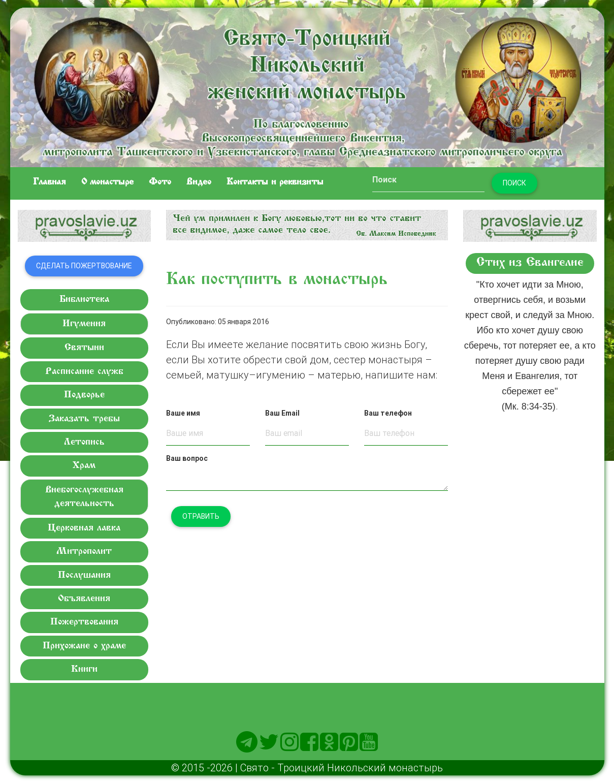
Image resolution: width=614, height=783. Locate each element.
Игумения (84, 324)
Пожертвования (84, 622)
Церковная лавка (84, 528)
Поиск (514, 182)
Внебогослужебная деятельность (84, 497)
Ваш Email (282, 413)
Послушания (84, 575)
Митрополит (84, 551)
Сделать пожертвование (84, 265)
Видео (198, 182)
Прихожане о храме (84, 646)
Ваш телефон (388, 413)
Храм (84, 466)
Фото (160, 182)
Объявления (84, 599)
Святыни (84, 348)
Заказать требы (84, 419)
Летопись (84, 442)
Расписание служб (84, 372)
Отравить (200, 516)
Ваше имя (183, 413)
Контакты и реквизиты (275, 182)
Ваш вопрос (187, 458)
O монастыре (107, 182)
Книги (84, 669)
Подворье (84, 395)
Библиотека (84, 299)
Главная (49, 182)
